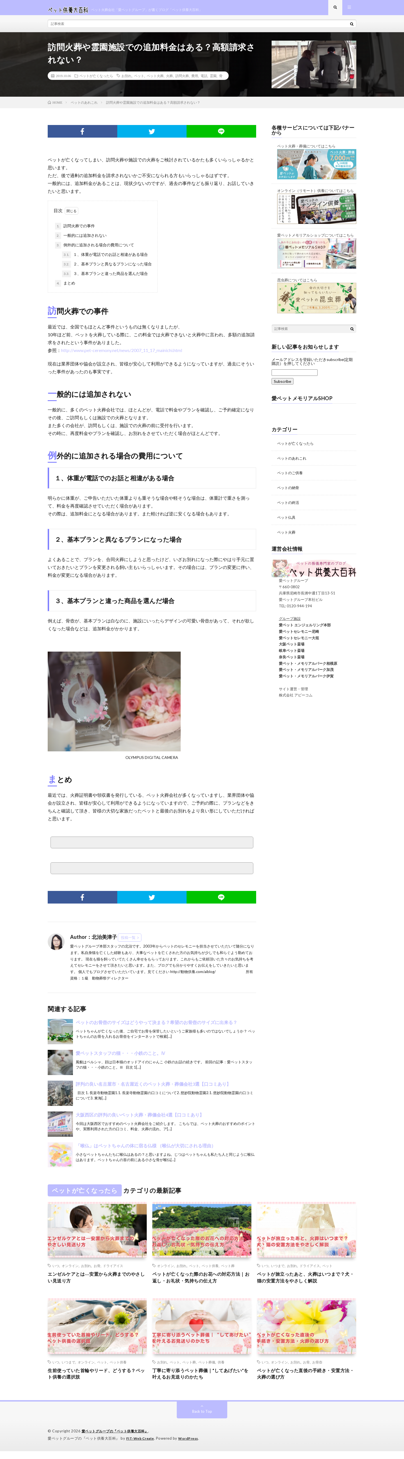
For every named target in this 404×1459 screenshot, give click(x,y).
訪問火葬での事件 (75, 230)
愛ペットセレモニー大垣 (295, 640)
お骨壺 (317, 1368)
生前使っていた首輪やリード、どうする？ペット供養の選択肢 (97, 1381)
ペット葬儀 (206, 1368)
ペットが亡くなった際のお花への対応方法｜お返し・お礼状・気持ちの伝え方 (201, 1283)
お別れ (126, 80)
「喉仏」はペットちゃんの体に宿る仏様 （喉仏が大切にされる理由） (146, 1150)
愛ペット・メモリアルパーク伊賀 (303, 679)
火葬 (169, 80)
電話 (204, 80)
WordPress (191, 1446)
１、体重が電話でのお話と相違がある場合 (105, 259)
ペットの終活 (289, 506)
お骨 (97, 1270)
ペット (139, 80)
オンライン (70, 1270)
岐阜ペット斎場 (288, 653)
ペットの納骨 (289, 491)
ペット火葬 (155, 80)
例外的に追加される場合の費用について (94, 249)
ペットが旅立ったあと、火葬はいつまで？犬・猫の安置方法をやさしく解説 (306, 1283)
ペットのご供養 (291, 476)
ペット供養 (210, 1270)
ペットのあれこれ (293, 462)
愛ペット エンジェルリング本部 (301, 628)
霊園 (213, 80)
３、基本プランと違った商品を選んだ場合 (105, 278)
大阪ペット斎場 (288, 647)
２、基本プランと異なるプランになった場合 (107, 268)
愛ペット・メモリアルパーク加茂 (303, 672)
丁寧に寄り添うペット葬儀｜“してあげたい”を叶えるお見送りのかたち (200, 1381)
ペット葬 (228, 1270)
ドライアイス (113, 1270)
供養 (221, 1368)
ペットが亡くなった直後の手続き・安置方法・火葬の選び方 (306, 1381)
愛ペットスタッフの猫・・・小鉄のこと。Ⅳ (121, 1057)
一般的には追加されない (81, 240)
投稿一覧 (128, 942)
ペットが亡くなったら (96, 80)
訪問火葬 (182, 80)
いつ (55, 1270)
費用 (194, 80)
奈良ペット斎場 (288, 659)
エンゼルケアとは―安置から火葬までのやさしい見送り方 (97, 1283)
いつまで (277, 1270)
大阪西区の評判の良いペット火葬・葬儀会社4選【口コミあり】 (140, 1119)
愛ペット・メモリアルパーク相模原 (304, 666)
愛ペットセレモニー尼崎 (295, 634)
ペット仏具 (287, 520)
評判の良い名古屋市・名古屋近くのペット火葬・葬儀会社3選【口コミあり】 (153, 1088)
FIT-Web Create (141, 1446)
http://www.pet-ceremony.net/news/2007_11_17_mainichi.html (121, 354)
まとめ (65, 287)
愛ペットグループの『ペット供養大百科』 (118, 1439)
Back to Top (202, 1419)
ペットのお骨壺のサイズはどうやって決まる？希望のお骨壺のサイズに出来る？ (156, 1026)
